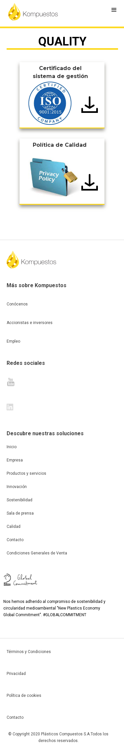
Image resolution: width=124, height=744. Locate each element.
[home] (33, 11)
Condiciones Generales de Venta (37, 553)
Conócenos (17, 304)
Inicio (12, 447)
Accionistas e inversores (30, 322)
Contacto (15, 539)
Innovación (17, 486)
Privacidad (16, 673)
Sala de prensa (20, 513)
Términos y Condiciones (29, 651)
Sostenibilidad (19, 500)
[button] (114, 10)
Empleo (13, 341)
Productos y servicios (26, 473)
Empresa (15, 460)
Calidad (14, 526)
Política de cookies (24, 695)
